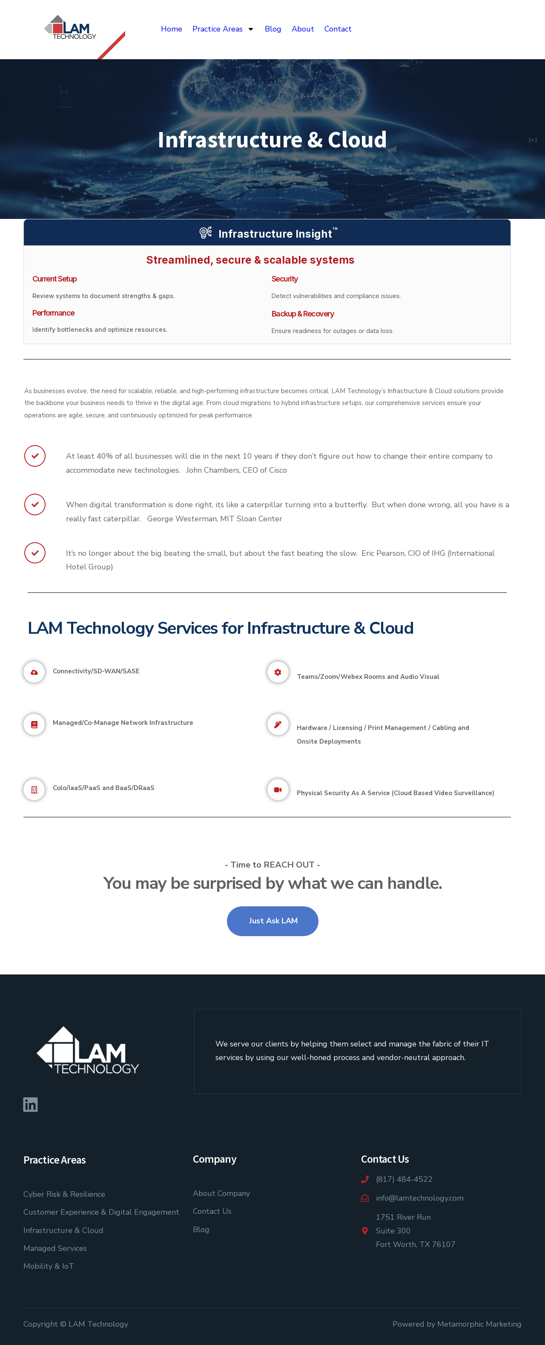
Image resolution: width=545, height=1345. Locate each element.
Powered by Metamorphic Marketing (457, 1324)
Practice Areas (223, 29)
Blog (273, 29)
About (303, 29)
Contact (338, 29)
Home (171, 29)
